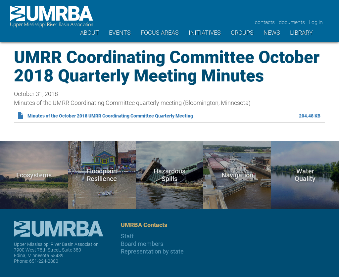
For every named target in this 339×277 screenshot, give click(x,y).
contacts (265, 22)
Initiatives (205, 32)
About (89, 32)
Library (301, 32)
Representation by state (152, 251)
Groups (242, 32)
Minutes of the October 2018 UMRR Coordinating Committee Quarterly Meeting (110, 116)
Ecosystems (34, 174)
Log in (316, 22)
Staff (127, 236)
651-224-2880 (43, 261)
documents (292, 22)
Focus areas (160, 32)
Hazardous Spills (169, 174)
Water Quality (305, 174)
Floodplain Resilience (101, 174)
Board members (142, 243)
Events (120, 32)
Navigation (237, 174)
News (272, 32)
